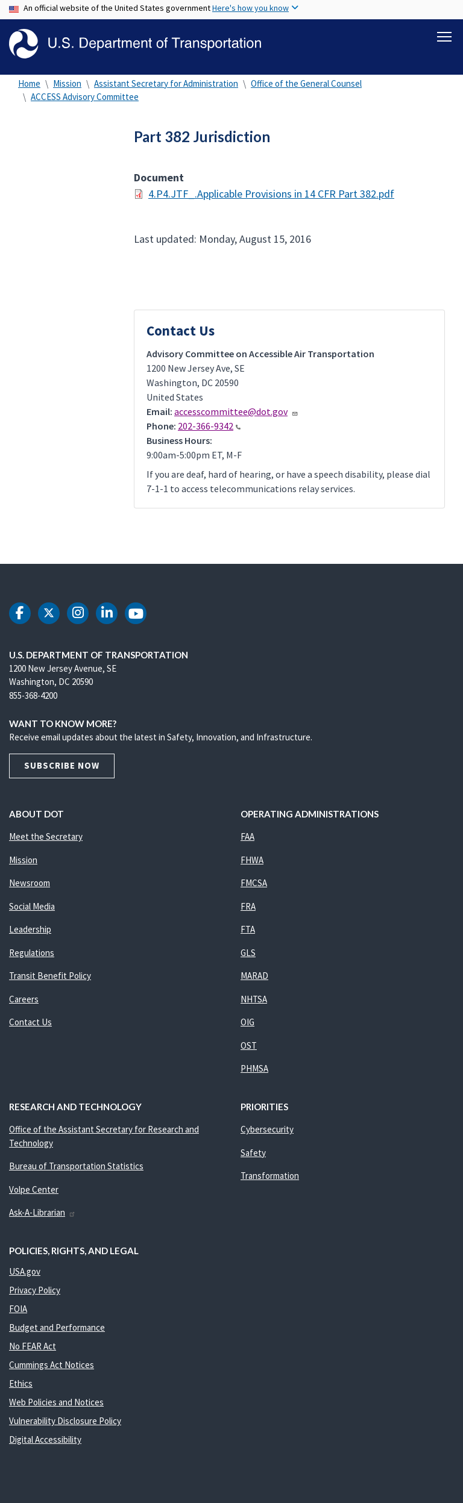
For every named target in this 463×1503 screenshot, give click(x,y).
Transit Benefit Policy (50, 977)
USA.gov (24, 1272)
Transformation (270, 1177)
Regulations (31, 953)
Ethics (21, 1384)
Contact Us (30, 1023)
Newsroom (29, 884)
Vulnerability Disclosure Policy (65, 1422)
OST (249, 1046)
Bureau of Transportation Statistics (76, 1167)
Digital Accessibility (45, 1440)
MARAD (254, 977)
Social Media (32, 907)
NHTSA (254, 999)
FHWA (252, 860)
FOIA (18, 1310)
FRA (248, 907)
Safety (253, 1153)
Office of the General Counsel (306, 84)
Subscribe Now (61, 766)
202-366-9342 (209, 427)
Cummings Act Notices (51, 1366)
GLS (248, 953)
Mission (67, 84)
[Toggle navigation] (444, 37)
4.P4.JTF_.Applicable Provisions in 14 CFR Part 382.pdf (271, 195)
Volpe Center (33, 1190)
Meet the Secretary (46, 837)
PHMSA (254, 1069)
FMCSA (254, 884)
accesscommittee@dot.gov (236, 413)
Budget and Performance (57, 1328)
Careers (24, 999)
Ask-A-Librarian (42, 1213)
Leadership (30, 930)
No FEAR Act (32, 1347)
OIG (247, 1023)
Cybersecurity (267, 1130)
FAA (247, 837)
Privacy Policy (34, 1291)
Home (29, 84)
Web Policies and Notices (56, 1403)
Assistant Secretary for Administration (166, 84)
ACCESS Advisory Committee (85, 98)
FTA (248, 930)
